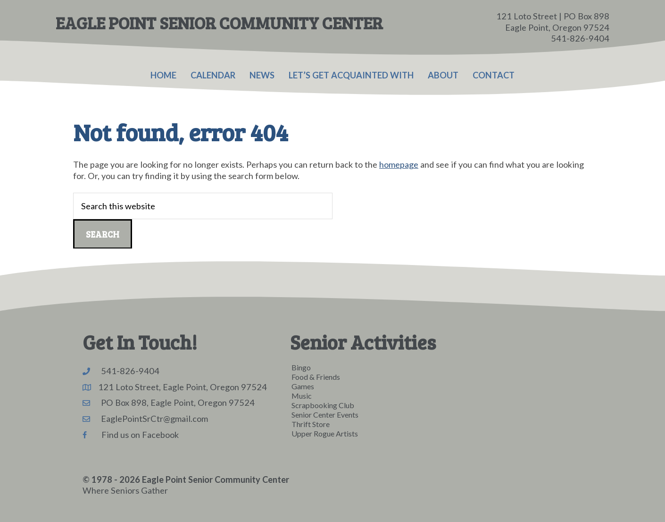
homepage (398, 164)
